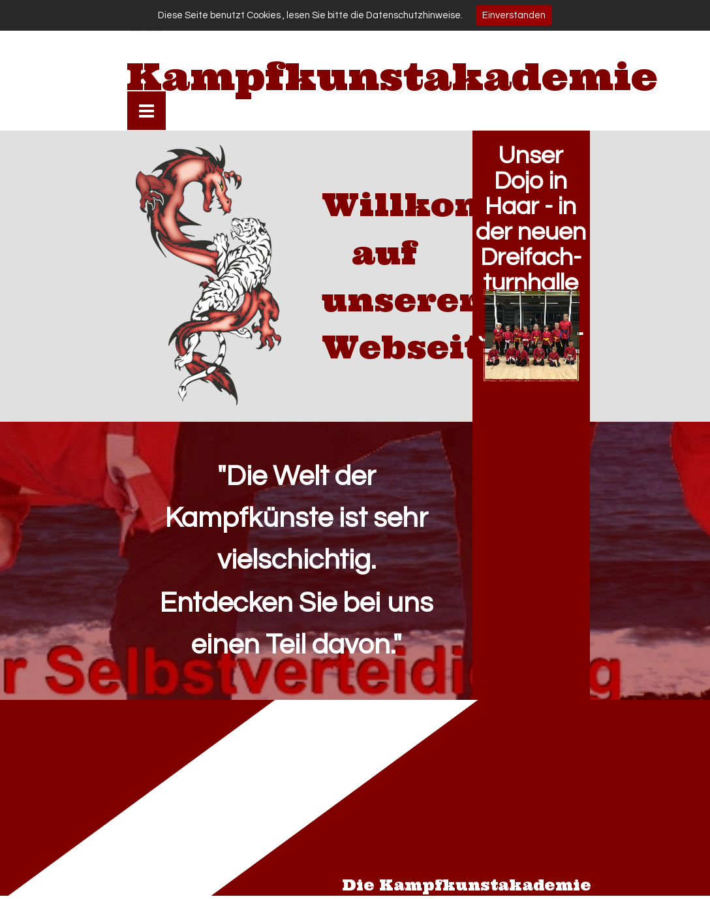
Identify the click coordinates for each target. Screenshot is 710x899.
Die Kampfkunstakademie (466, 885)
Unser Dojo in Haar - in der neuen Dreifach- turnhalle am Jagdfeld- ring (531, 257)
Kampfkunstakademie (392, 76)
